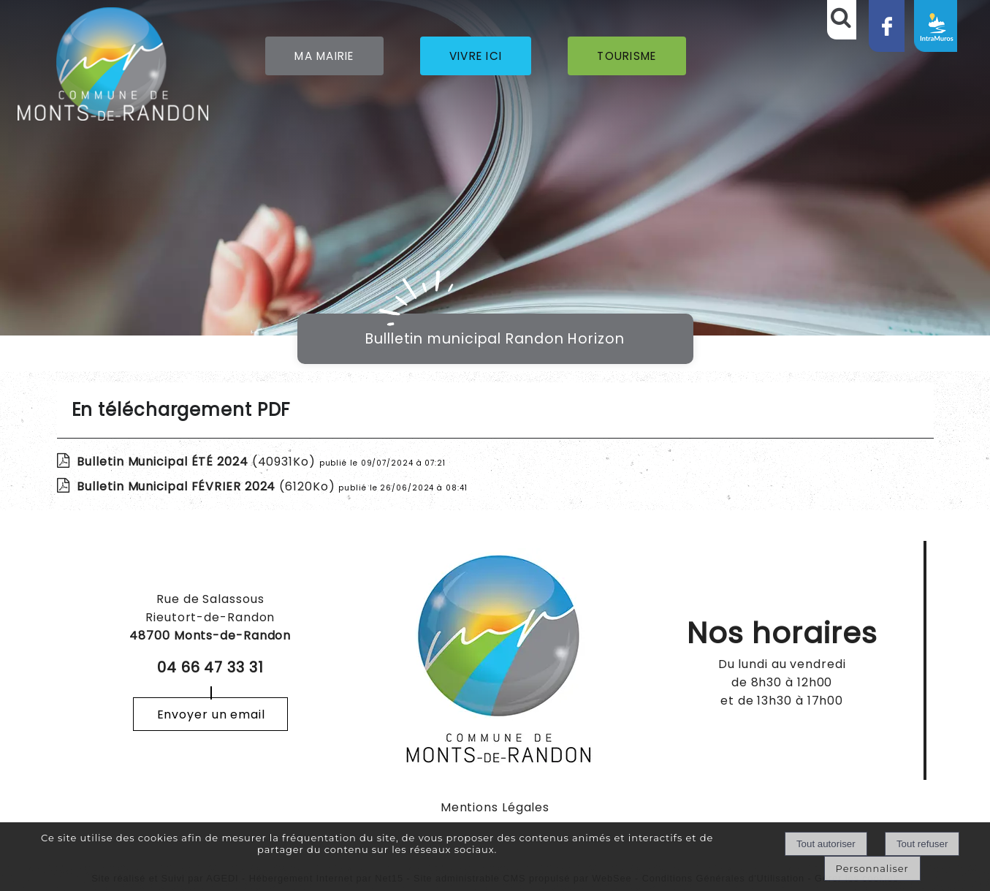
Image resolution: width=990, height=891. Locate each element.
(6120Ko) (207, 486)
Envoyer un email (211, 714)
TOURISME (626, 56)
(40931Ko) (198, 461)
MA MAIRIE (324, 56)
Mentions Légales (495, 807)
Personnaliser (872, 868)
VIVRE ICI (476, 56)
